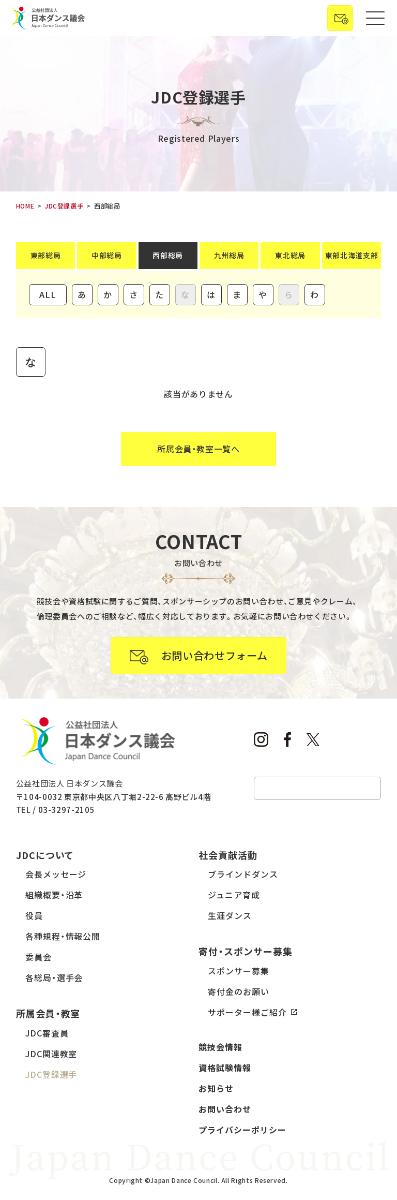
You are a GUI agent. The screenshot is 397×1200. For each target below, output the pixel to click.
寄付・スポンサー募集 (245, 951)
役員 (34, 915)
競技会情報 (220, 1047)
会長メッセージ (56, 874)
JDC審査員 (47, 1033)
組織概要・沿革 (54, 894)
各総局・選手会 (54, 977)
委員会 (38, 957)
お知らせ (216, 1088)
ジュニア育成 (234, 894)
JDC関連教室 (51, 1053)
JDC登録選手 (51, 1074)
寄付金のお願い (238, 991)
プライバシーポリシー (242, 1129)
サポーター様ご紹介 (247, 1012)
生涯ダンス (230, 915)
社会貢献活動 (227, 855)
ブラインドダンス (243, 874)
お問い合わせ (224, 1109)
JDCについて (45, 855)
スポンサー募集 (238, 971)
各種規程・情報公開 (63, 936)
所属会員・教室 (48, 1013)
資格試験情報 (224, 1067)
